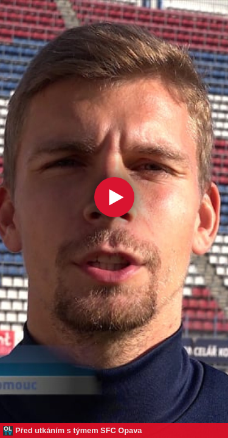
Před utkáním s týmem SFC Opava (78, 430)
